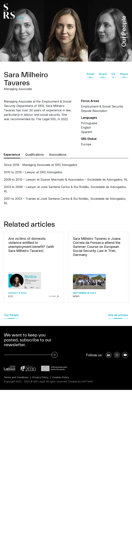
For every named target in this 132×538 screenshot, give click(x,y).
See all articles (118, 315)
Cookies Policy (60, 377)
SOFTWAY (87, 381)
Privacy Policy (40, 377)
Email (90, 74)
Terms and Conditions (16, 377)
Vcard (103, 74)
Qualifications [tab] (34, 154)
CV (113, 74)
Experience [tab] (12, 154)
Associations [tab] (57, 154)
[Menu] (124, 35)
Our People (11, 315)
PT (113, 35)
